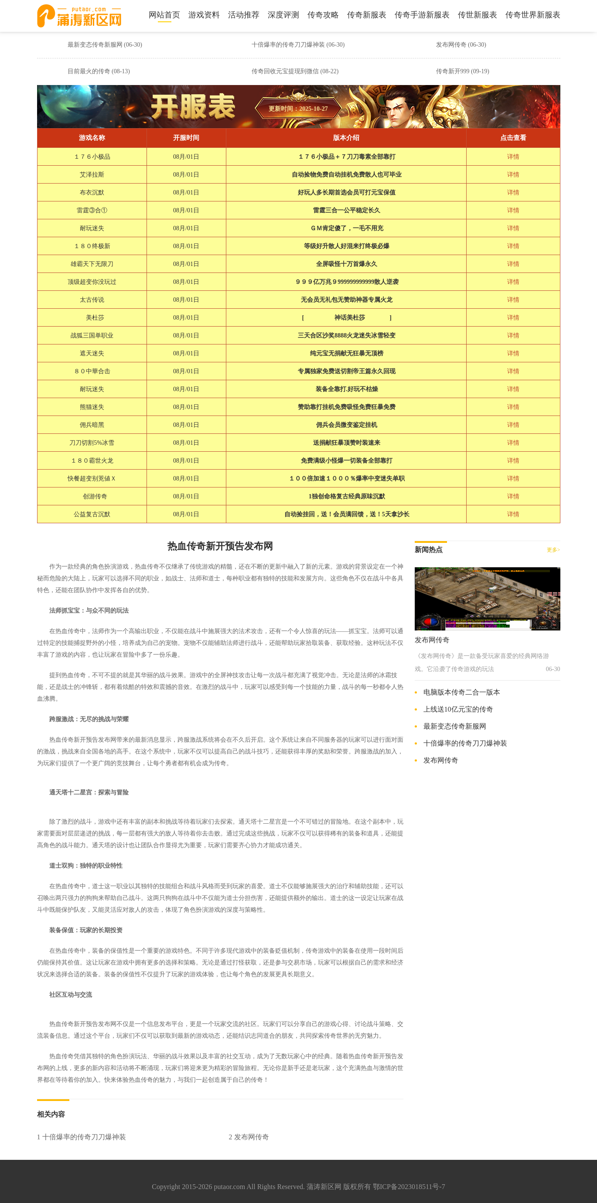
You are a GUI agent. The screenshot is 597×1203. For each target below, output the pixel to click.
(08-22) (330, 71)
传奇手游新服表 (422, 14)
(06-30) (133, 44)
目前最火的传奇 (99, 71)
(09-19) (480, 71)
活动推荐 (243, 14)
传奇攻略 (323, 14)
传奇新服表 (366, 14)
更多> (553, 550)
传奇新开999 (463, 71)
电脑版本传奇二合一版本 (461, 692)
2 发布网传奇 (249, 1137)
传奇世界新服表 (532, 14)
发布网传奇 (461, 44)
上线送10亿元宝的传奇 (458, 709)
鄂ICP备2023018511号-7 (409, 1186)
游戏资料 (204, 14)
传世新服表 (477, 14)
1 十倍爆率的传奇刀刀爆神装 (81, 1137)
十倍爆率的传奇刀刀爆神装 (298, 44)
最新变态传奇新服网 (105, 44)
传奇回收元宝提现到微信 (295, 71)
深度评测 (283, 14)
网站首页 (164, 14)
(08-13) (121, 71)
